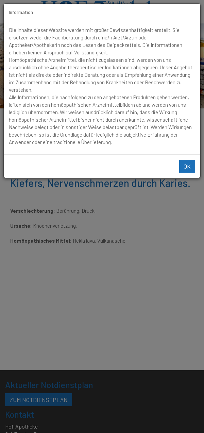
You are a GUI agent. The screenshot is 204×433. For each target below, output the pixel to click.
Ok (187, 166)
